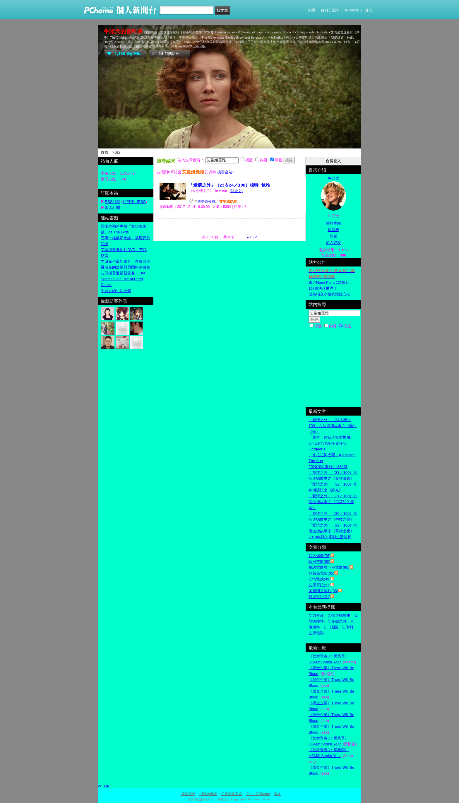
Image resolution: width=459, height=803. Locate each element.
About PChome (258, 794)
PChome (352, 10)
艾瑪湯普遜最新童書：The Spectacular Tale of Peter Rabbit (123, 279)
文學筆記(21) (319, 585)
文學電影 (316, 633)
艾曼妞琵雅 (337, 621)
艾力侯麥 (316, 615)
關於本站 (333, 223)
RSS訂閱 (112, 201)
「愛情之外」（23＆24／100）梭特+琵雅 (229, 184)
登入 (368, 10)
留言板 (333, 230)
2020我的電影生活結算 (328, 466)
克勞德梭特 (206, 201)
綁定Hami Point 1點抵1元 (330, 282)
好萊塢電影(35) (321, 573)
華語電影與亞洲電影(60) (329, 567)
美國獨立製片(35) (323, 591)
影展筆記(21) (319, 596)
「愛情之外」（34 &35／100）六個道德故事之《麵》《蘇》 (333, 426)
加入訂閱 (112, 207)
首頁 (104, 152)
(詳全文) (236, 191)
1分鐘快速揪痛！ (323, 288)
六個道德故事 (339, 615)
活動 (116, 152)
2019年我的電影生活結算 (330, 537)
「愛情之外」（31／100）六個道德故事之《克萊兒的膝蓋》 (333, 502)
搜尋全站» (225, 172)
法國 (334, 627)
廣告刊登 (188, 794)
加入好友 (333, 242)
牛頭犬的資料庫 (123, 31)
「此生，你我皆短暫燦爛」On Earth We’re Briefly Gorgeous (331, 443)
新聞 (311, 10)
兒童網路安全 (231, 794)
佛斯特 (314, 627)
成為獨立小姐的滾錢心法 (329, 294)
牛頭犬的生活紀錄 (116, 290)
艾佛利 (347, 627)
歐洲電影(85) (319, 561)
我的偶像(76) (319, 555)
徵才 (277, 794)
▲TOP (251, 237)
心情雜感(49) (319, 579)
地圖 (333, 236)
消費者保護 (208, 794)
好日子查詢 (330, 10)
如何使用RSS (134, 201)
